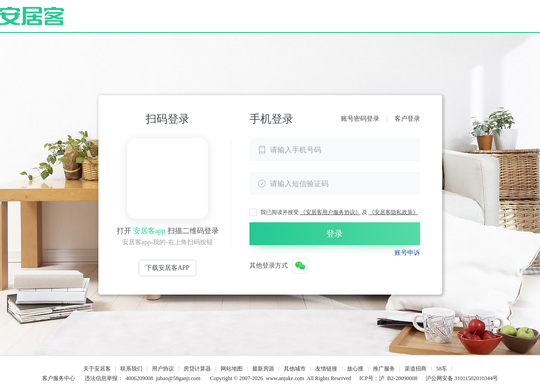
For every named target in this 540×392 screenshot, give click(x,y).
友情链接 (326, 368)
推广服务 (384, 368)
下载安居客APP (167, 267)
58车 (441, 368)
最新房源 (263, 368)
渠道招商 (416, 368)
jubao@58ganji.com (178, 378)
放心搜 (355, 368)
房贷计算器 (197, 368)
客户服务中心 (58, 378)
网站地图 (232, 368)
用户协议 (163, 368)
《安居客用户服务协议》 (330, 212)
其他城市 (295, 368)
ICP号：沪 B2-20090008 (388, 378)
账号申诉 (407, 252)
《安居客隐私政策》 (393, 212)
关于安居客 (97, 368)
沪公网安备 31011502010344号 (462, 378)
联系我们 (131, 368)
